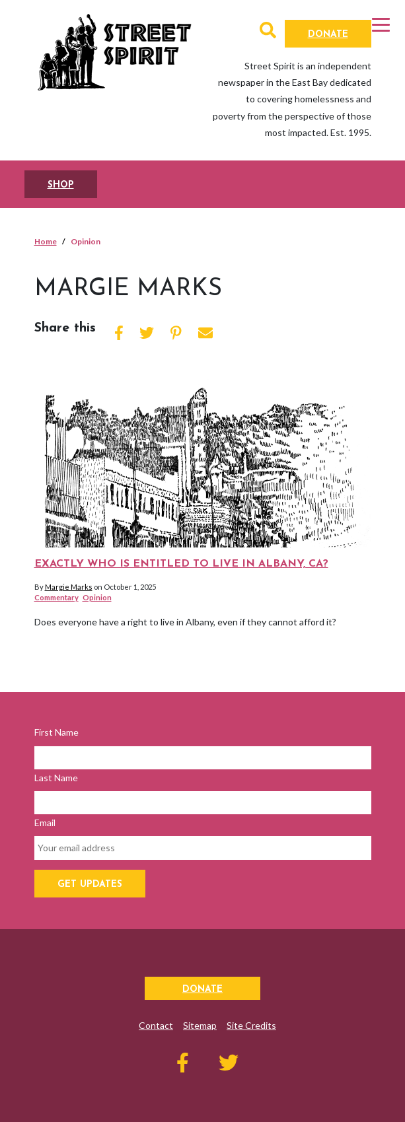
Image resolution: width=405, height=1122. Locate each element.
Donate (328, 35)
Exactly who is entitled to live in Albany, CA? (181, 564)
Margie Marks (68, 586)
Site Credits (251, 1025)
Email (44, 822)
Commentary (56, 597)
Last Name (56, 777)
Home (45, 241)
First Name (56, 732)
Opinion (97, 597)
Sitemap (200, 1025)
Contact (156, 1025)
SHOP (61, 185)
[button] (268, 32)
